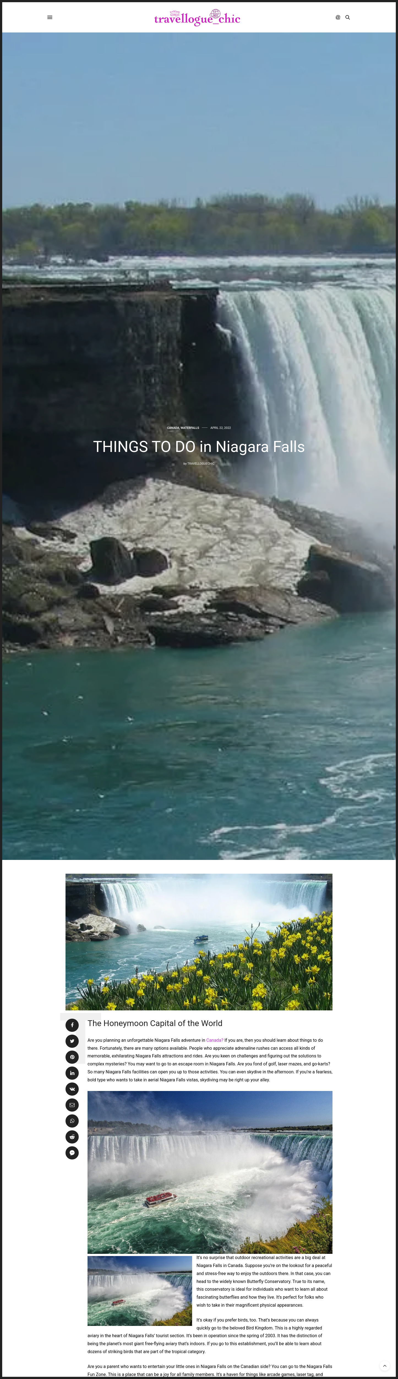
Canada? (214, 1040)
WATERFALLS (190, 427)
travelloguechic (200, 463)
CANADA (173, 427)
